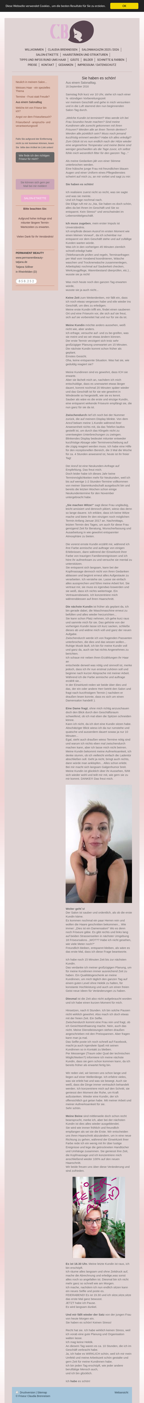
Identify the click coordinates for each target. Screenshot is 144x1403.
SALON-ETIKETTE (35, 198)
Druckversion (26, 1392)
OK (124, 6)
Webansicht (121, 1392)
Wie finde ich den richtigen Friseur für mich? (34, 157)
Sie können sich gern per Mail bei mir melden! (35, 184)
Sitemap (42, 1392)
